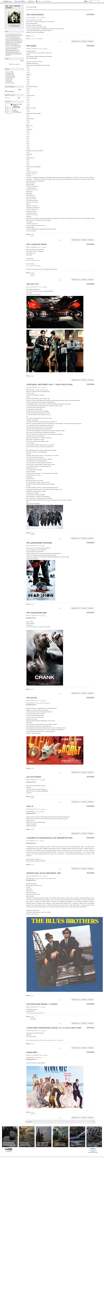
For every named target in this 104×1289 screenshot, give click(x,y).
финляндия (7, 54)
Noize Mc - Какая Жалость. (41, 389)
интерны (7, 39)
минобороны (14, 42)
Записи (6, 5)
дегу (17, 36)
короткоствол (18, 39)
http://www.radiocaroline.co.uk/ (33, 260)
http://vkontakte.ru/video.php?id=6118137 (35, 1012)
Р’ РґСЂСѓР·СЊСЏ (15, 25)
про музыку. (8, 78)
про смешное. (8, 73)
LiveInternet (7, 1)
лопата (7, 40)
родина (13, 48)
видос (6, 35)
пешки (17, 43)
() (79, 41)
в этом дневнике (10, 91)
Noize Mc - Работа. (39, 811)
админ (6, 34)
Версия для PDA (93, 1150)
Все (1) (21, 60)
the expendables (39, 38)
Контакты (93, 1151)
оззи (9, 43)
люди (11, 40)
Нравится (84, 41)
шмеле (9, 55)
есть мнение (13, 38)
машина (21, 40)
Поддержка (85, 1)
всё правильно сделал (12, 35)
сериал (18, 50)
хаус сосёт (12, 54)
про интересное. (9, 76)
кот (21, 39)
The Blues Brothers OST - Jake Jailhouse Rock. (45, 878)
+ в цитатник (42, 17)
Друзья (11, 5)
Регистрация (18, 1)
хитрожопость (16, 54)
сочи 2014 (17, 51)
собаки (13, 51)
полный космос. (9, 77)
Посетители (15, 111)
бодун (20, 34)
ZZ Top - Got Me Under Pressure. (42, 703)
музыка (6, 43)
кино (10, 39)
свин (17, 48)
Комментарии (17, 5)
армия (9, 34)
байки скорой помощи (15, 34)
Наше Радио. (38, 1057)
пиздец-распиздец (11, 45)
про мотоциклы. (9, 82)
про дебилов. (8, 74)
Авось (39, 1)
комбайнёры (13, 39)
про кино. (7, 80)
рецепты (8, 48)
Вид (87, 1)
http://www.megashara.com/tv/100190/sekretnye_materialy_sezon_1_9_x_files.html (44, 1040)
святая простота (11, 50)
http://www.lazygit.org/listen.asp (33, 265)
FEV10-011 (6, 7)
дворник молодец (12, 36)
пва (15, 43)
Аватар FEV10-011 (14, 17)
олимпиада (12, 43)
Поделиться (90, 41)
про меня (17, 47)
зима (19, 38)
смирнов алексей (8, 51)
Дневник (90, 14)
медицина (8, 42)
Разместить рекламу (93, 1152)
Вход (24, 1)
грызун (18, 35)
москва (19, 42)
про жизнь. (7, 71)
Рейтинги (32, 1)
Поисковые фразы (17, 112)
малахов (16, 40)
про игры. (7, 81)
